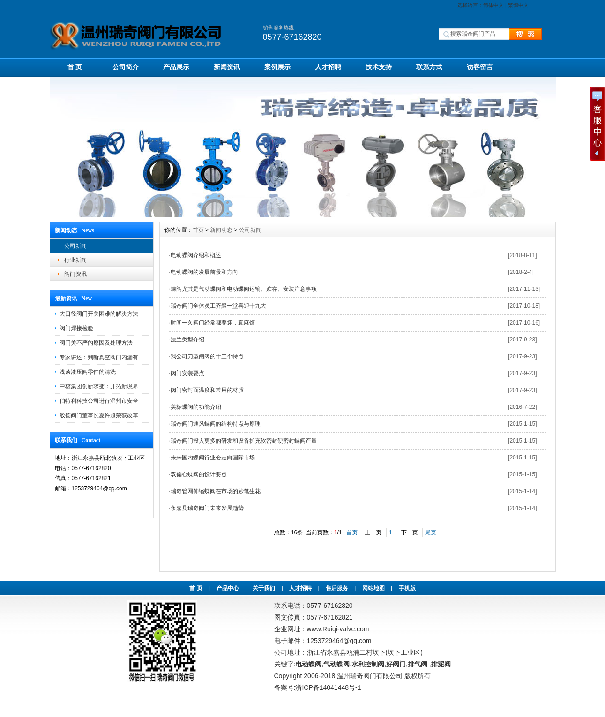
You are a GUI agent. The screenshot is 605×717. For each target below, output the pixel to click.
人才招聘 (328, 67)
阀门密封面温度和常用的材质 (207, 390)
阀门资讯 (75, 274)
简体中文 (493, 5)
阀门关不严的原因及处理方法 (96, 343)
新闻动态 (221, 230)
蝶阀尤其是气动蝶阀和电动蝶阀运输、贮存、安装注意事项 (244, 289)
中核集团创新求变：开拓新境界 (99, 386)
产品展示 (176, 67)
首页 (198, 230)
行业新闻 (75, 260)
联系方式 (429, 67)
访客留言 (480, 67)
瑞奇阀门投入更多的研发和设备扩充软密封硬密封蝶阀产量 (244, 440)
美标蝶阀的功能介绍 (196, 407)
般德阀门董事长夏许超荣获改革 (99, 415)
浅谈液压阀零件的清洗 (88, 372)
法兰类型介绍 (187, 339)
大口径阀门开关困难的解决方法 (99, 313)
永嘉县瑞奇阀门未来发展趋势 (207, 508)
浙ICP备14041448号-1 (328, 687)
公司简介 (125, 67)
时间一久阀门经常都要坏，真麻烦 (213, 322)
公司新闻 (75, 246)
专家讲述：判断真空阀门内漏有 (99, 357)
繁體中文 (518, 5)
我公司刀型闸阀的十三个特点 (207, 356)
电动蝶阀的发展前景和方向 (204, 272)
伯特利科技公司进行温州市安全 (99, 401)
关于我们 (264, 588)
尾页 (430, 532)
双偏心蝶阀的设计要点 (199, 474)
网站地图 (373, 588)
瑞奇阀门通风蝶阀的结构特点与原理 (216, 424)
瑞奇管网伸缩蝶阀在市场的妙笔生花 (216, 491)
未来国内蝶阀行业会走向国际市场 (213, 457)
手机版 (407, 588)
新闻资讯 (227, 67)
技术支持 (379, 67)
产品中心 (228, 588)
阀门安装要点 (187, 373)
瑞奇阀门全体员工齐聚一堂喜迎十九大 (218, 306)
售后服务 (337, 588)
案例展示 (277, 67)
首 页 (74, 67)
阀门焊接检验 (76, 328)
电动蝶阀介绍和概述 (196, 255)
